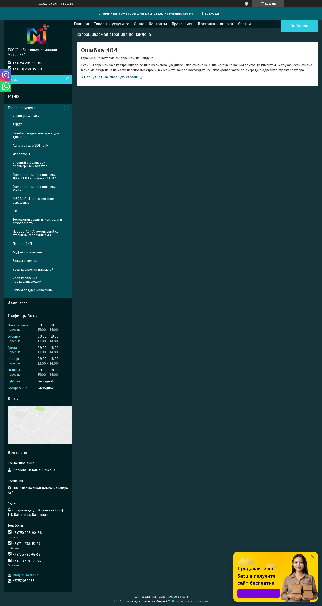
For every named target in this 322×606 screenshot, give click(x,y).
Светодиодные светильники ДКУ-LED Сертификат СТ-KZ (34, 176)
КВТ (16, 211)
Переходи (210, 13)
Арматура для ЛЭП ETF (30, 145)
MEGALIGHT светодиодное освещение (33, 201)
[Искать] (67, 79)
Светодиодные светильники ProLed (34, 188)
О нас (139, 23)
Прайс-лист (182, 23)
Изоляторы (21, 154)
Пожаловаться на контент (190, 601)
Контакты (158, 23)
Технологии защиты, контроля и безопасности (37, 221)
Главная (81, 23)
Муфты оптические (27, 252)
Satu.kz (183, 596)
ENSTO (18, 125)
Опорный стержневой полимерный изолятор (30, 164)
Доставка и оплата (215, 23)
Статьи (244, 23)
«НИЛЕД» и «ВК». (26, 116)
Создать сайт (48, 3)
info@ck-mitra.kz (25, 575)
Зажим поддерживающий (33, 290)
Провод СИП (22, 244)
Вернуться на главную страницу (113, 77)
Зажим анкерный (25, 261)
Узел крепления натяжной (33, 269)
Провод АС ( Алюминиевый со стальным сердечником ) (36, 233)
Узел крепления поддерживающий (27, 280)
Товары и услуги (109, 23)
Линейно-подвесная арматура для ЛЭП (36, 135)
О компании (17, 302)
